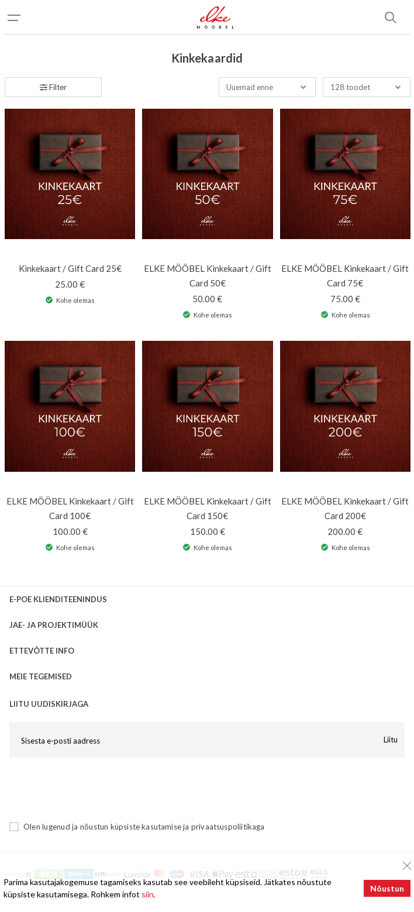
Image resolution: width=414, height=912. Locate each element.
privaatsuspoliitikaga (228, 826)
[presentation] (98, 789)
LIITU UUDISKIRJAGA (48, 704)
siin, (149, 894)
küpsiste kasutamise (146, 826)
